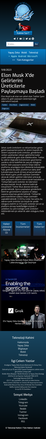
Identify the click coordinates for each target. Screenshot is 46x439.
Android (22, 56)
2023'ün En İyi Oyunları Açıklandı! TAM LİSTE (23, 376)
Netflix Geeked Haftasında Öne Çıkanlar (23, 387)
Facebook (23, 418)
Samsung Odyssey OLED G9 (23, 378)
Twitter (4, 105)
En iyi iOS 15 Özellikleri (23, 389)
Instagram (23, 415)
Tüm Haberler (39, 225)
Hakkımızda (23, 342)
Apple (14, 56)
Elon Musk (13, 105)
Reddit (23, 408)
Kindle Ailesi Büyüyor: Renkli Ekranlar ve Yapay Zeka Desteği (23, 374)
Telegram (23, 402)
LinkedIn (23, 399)
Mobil (24, 52)
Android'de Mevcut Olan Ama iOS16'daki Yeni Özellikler (23, 385)
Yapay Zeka (14, 52)
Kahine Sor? (23, 33)
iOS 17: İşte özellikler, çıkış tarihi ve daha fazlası (23, 380)
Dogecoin (5, 109)
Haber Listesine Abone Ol (7, 228)
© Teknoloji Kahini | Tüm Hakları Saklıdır (23, 428)
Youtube (23, 405)
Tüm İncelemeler (23, 225)
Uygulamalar (24, 105)
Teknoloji (33, 52)
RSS (23, 421)
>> (13, 60)
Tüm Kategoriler (25, 60)
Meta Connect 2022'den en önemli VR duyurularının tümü (23, 383)
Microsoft (32, 56)
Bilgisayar (23, 348)
